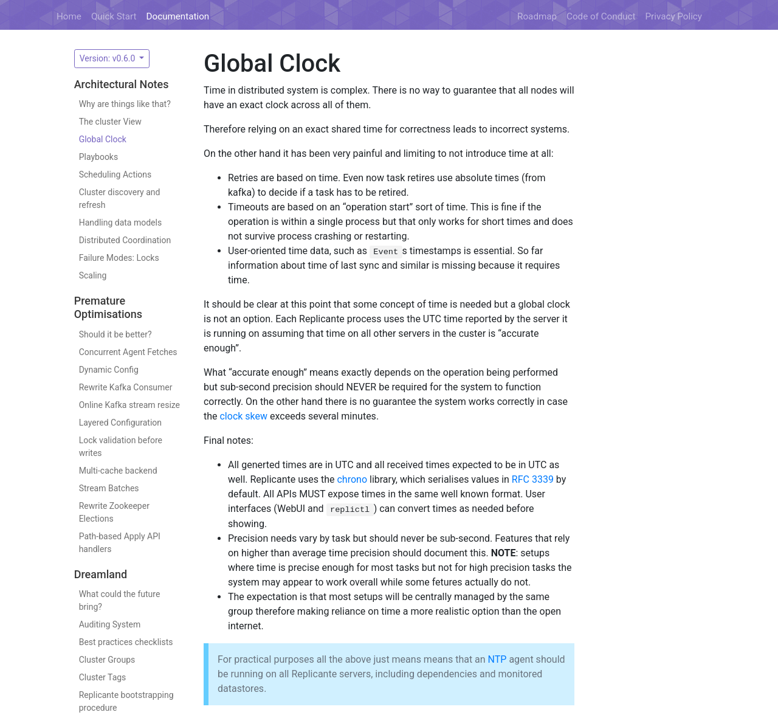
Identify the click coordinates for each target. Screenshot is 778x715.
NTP (497, 659)
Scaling (93, 275)
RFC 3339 (533, 479)
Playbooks (99, 157)
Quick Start (114, 16)
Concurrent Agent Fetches (128, 352)
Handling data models (120, 222)
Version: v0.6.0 (108, 58)
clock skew (243, 416)
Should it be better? (115, 334)
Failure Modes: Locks (119, 258)
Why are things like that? (125, 104)
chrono (352, 479)
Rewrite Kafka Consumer (126, 387)
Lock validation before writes (120, 446)
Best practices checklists (126, 642)
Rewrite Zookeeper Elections (114, 512)
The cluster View (110, 121)
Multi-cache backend (118, 470)
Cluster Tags (102, 677)
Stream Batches (109, 488)
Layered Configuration (120, 422)
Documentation (178, 16)
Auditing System (110, 624)
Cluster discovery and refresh (119, 198)
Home (69, 16)
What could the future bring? (119, 600)
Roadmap (537, 16)
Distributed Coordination (125, 240)
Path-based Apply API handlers (119, 542)
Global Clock (102, 139)
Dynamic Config (109, 370)
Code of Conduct (600, 16)
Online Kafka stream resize (129, 405)
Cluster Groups (107, 660)
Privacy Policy (674, 16)
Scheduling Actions (115, 174)
